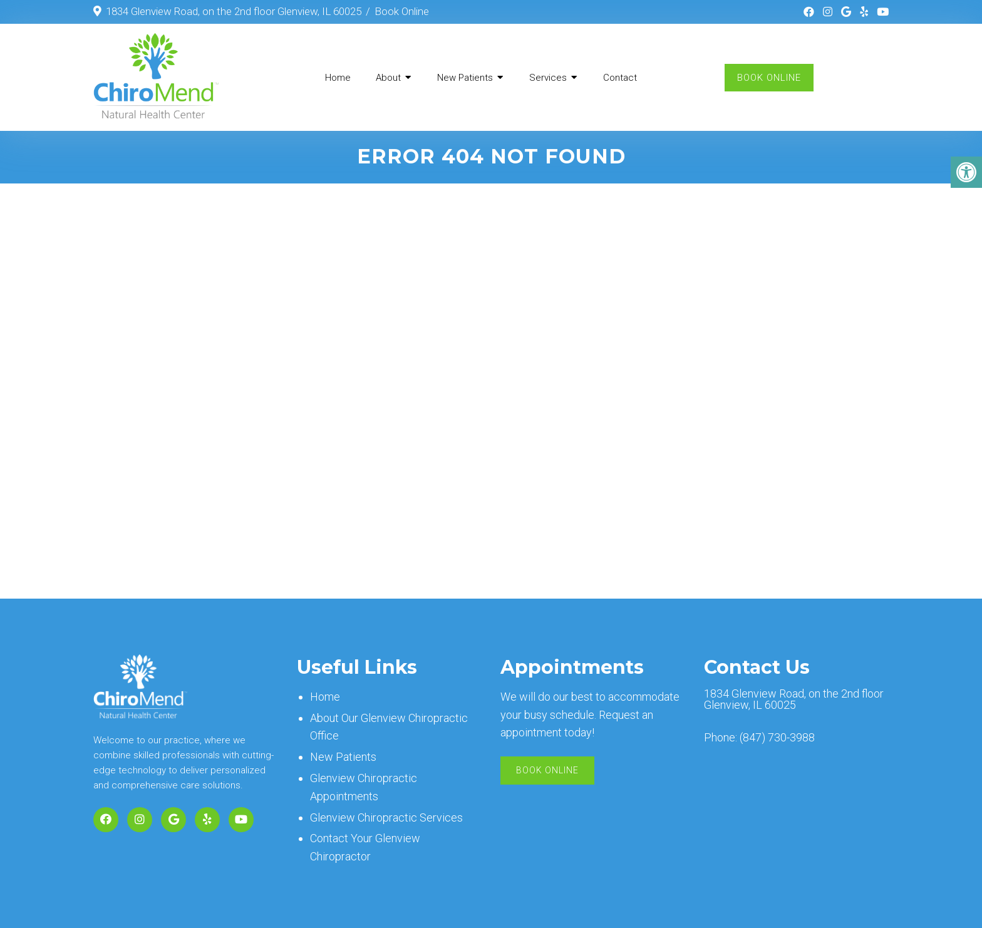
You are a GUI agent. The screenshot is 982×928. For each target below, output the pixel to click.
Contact (620, 77)
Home (338, 77)
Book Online (402, 11)
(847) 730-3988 (777, 737)
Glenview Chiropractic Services (386, 817)
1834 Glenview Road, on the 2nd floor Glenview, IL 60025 (233, 11)
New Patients (465, 77)
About (388, 77)
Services (548, 77)
